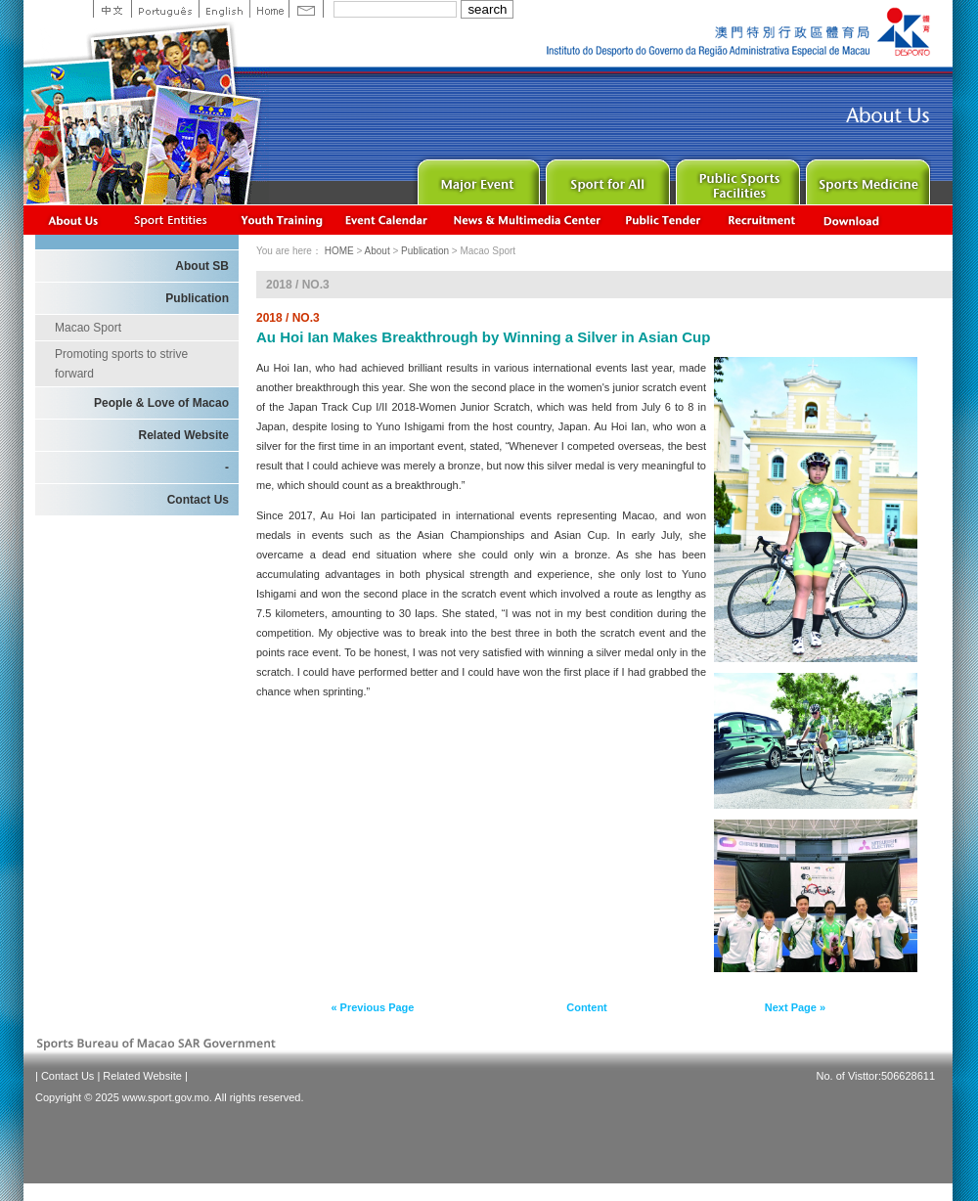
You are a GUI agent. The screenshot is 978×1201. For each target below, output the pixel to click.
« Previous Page (372, 1007)
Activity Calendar (387, 219)
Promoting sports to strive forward (121, 363)
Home (269, 9)
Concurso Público (664, 219)
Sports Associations (170, 219)
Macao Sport (88, 327)
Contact (306, 9)
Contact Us (198, 500)
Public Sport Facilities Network (736, 177)
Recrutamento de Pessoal (762, 219)
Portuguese (165, 9)
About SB (202, 266)
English (224, 9)
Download (853, 219)
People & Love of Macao (161, 403)
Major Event (476, 177)
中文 (112, 9)
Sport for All (606, 177)
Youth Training (282, 219)
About (74, 219)
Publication (197, 298)
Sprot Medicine (866, 177)
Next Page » (795, 1007)
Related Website (184, 435)
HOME (339, 250)
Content (586, 1007)
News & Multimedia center (526, 219)
